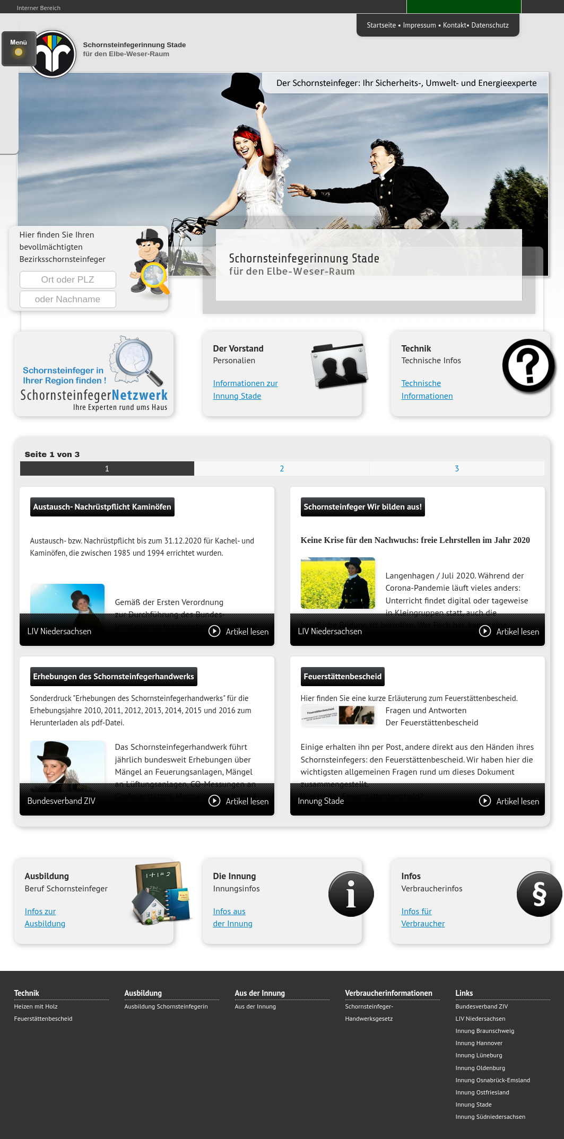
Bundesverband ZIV (148, 800)
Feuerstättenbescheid (43, 1018)
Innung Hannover (479, 1043)
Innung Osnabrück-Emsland (493, 1080)
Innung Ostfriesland (482, 1092)
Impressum (419, 25)
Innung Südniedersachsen (491, 1116)
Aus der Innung (255, 1006)
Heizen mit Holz (36, 1006)
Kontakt (454, 25)
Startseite (381, 25)
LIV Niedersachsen (148, 631)
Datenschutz (490, 25)
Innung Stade (419, 800)
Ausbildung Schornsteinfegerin (166, 1006)
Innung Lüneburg (479, 1055)
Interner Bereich (39, 8)
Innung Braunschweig (485, 1031)
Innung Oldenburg (481, 1068)
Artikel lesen (238, 631)
